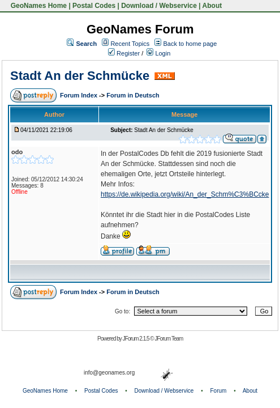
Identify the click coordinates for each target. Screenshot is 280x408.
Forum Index (79, 95)
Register (124, 53)
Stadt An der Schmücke (79, 76)
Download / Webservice (159, 6)
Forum (218, 391)
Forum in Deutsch (133, 95)
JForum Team (168, 338)
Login (158, 53)
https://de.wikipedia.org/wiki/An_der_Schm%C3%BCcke (185, 194)
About (212, 6)
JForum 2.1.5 (136, 338)
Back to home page (190, 43)
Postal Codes (93, 6)
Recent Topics (129, 43)
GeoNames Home (37, 6)
